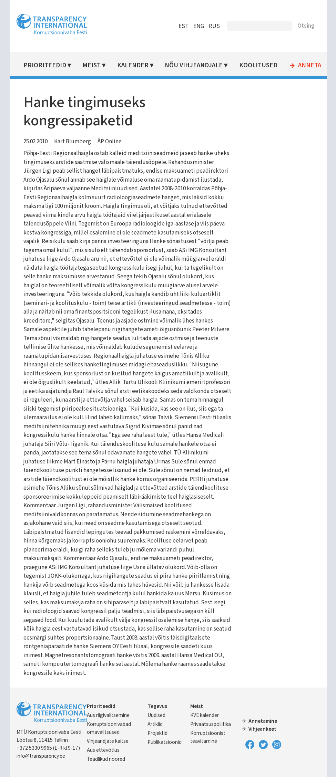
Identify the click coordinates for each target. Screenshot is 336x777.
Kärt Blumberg (72, 141)
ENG (198, 26)
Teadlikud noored (106, 759)
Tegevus (157, 706)
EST (184, 26)
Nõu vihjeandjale (194, 65)
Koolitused (258, 65)
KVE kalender (204, 715)
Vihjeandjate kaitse (108, 741)
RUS (214, 26)
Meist (91, 65)
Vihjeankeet (262, 729)
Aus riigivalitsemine (108, 715)
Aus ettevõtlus (103, 750)
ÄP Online (110, 141)
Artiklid (155, 724)
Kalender (133, 65)
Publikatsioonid (164, 742)
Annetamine (262, 721)
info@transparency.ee (41, 755)
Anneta (309, 65)
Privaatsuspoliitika (210, 724)
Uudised (156, 715)
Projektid (157, 733)
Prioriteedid (44, 65)
